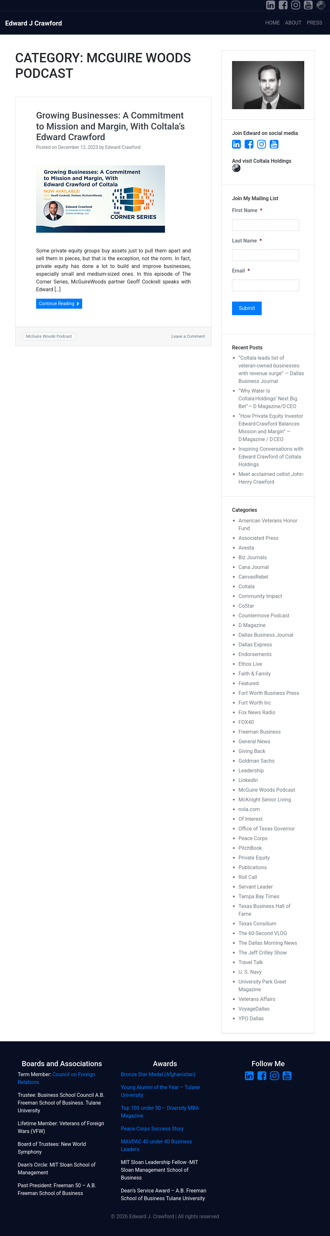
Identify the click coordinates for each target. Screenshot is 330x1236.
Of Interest (250, 819)
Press (314, 23)
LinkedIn (248, 780)
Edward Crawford (123, 147)
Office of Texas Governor (266, 829)
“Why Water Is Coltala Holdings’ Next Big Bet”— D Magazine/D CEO (267, 398)
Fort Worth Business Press (268, 693)
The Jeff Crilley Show (262, 953)
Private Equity (254, 858)
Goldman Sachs (256, 761)
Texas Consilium (257, 924)
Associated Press (258, 538)
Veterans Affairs (257, 999)
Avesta (246, 548)
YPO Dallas (251, 1018)
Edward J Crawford (33, 23)
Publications (252, 867)
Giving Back (251, 751)
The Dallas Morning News (267, 943)
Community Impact (260, 596)
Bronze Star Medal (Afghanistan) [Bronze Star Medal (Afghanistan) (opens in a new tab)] (158, 1074)
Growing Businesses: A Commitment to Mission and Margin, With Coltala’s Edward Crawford (110, 126)
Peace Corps (252, 838)
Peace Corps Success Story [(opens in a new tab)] (152, 1129)
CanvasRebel (253, 577)
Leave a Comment (188, 336)
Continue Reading (59, 303)
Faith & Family (254, 674)
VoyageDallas (253, 1009)
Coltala (246, 586)
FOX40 (246, 722)
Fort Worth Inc (254, 703)
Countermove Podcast (263, 616)
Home (272, 23)
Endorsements (255, 654)
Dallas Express (255, 645)
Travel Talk (250, 962)
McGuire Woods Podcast (49, 336)
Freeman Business (259, 732)
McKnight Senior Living (264, 800)
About (293, 23)
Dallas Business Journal (265, 635)
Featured (248, 683)
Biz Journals (252, 557)
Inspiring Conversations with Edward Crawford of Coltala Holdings (271, 457)
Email (241, 271)
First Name (247, 210)
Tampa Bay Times (258, 896)
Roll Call (247, 877)
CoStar (246, 606)
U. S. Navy (250, 972)
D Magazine (252, 625)
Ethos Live (250, 664)
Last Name (247, 241)
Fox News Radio (256, 712)
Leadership (251, 770)
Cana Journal (253, 567)
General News (254, 741)
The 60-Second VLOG (262, 933)
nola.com (249, 809)
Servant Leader (255, 887)
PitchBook (250, 848)
